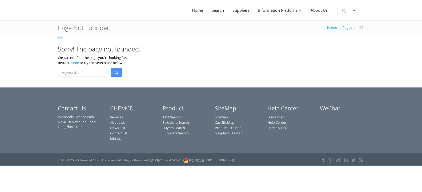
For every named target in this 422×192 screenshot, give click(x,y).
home (74, 62)
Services (116, 117)
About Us (321, 10)
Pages (347, 27)
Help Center (276, 122)
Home (197, 10)
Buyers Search (174, 127)
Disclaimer (275, 117)
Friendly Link (277, 127)
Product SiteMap (228, 127)
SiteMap (221, 117)
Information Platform (280, 10)
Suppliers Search (176, 133)
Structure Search (176, 122)
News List (117, 127)
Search (218, 10)
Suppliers (241, 10)
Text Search (172, 117)
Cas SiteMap (224, 122)
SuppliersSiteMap (229, 133)
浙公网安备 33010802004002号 (209, 160)
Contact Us (118, 133)
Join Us (115, 138)
